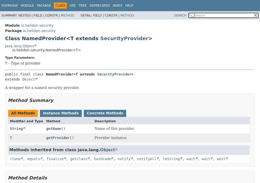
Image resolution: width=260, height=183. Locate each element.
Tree (83, 5)
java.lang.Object (19, 46)
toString (171, 159)
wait (191, 159)
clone (15, 159)
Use (73, 5)
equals (33, 159)
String (16, 129)
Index (117, 5)
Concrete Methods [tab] (105, 113)
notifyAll (146, 159)
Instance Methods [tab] (60, 113)
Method (67, 15)
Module (27, 5)
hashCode (102, 159)
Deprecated (100, 5)
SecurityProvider (124, 38)
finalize (54, 159)
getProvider (58, 138)
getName (53, 129)
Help (129, 5)
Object (28, 79)
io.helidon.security (37, 25)
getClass (78, 159)
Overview (10, 5)
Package (44, 5)
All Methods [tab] (23, 113)
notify (124, 159)
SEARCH (180, 15)
